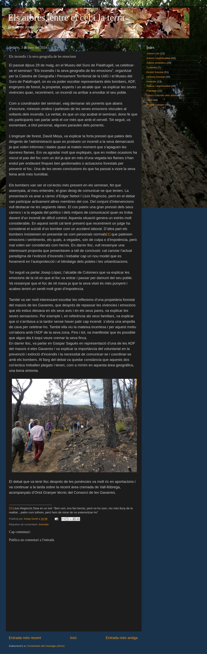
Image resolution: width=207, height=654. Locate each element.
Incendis (43, 524)
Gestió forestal (154, 72)
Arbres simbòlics (156, 62)
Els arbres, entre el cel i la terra (66, 17)
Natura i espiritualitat (158, 86)
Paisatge (151, 90)
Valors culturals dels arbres (162, 95)
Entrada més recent (25, 638)
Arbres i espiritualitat (158, 58)
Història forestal (155, 76)
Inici (73, 638)
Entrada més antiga (122, 638)
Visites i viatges (155, 104)
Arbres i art (152, 53)
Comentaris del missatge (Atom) (46, 645)
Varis (149, 100)
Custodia (151, 67)
